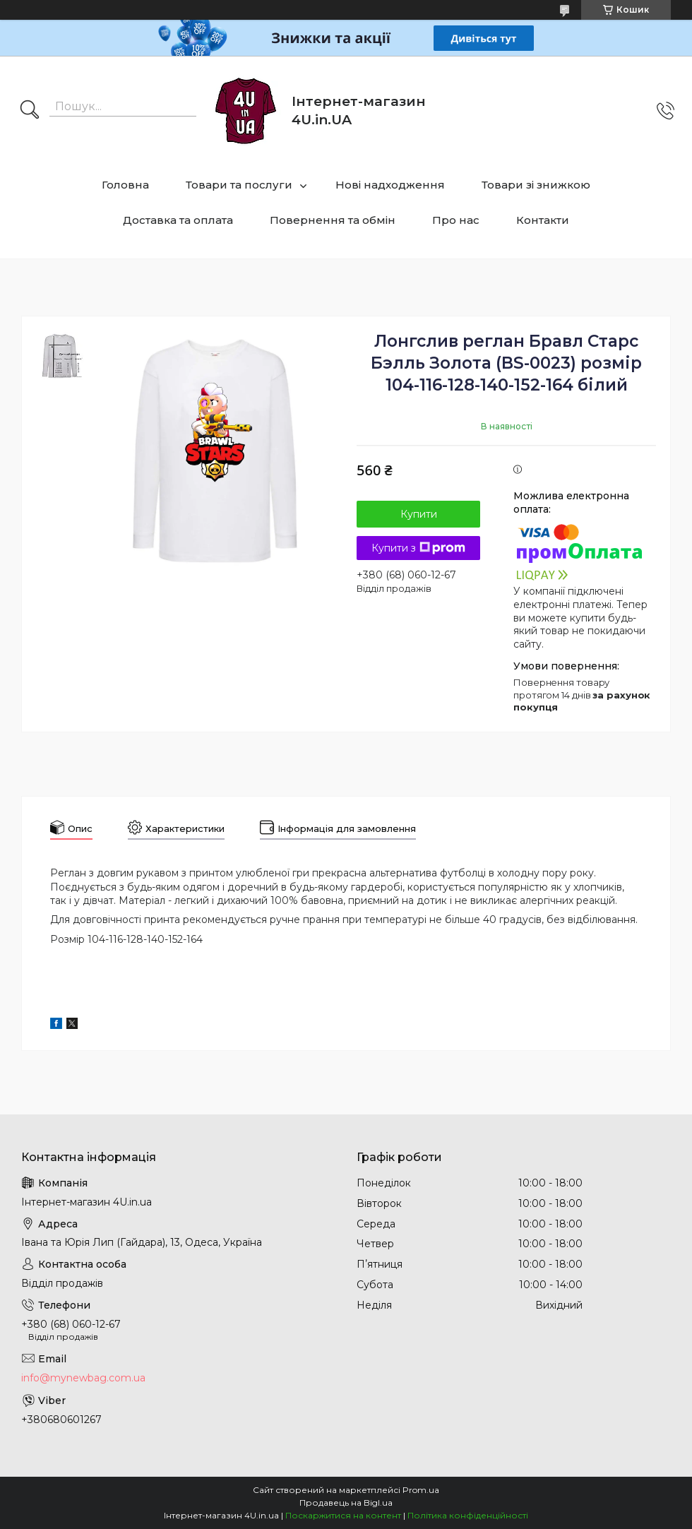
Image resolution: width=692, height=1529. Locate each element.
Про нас (455, 220)
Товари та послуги (239, 184)
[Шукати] (29, 110)
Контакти (542, 220)
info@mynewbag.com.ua (83, 1378)
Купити (418, 514)
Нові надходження (390, 184)
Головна (125, 184)
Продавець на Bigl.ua (346, 1502)
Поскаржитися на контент (343, 1515)
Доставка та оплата (178, 220)
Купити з (418, 548)
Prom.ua (420, 1490)
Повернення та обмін (332, 220)
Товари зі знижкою (536, 184)
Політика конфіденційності (467, 1515)
